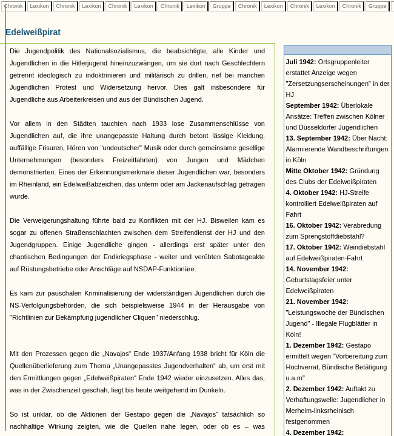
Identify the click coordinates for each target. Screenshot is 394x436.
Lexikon (39, 6)
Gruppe (221, 6)
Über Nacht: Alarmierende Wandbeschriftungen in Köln (336, 149)
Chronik (13, 6)
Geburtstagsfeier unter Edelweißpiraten (318, 279)
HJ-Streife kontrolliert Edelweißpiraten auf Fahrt (331, 203)
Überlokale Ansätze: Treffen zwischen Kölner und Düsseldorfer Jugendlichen (334, 116)
